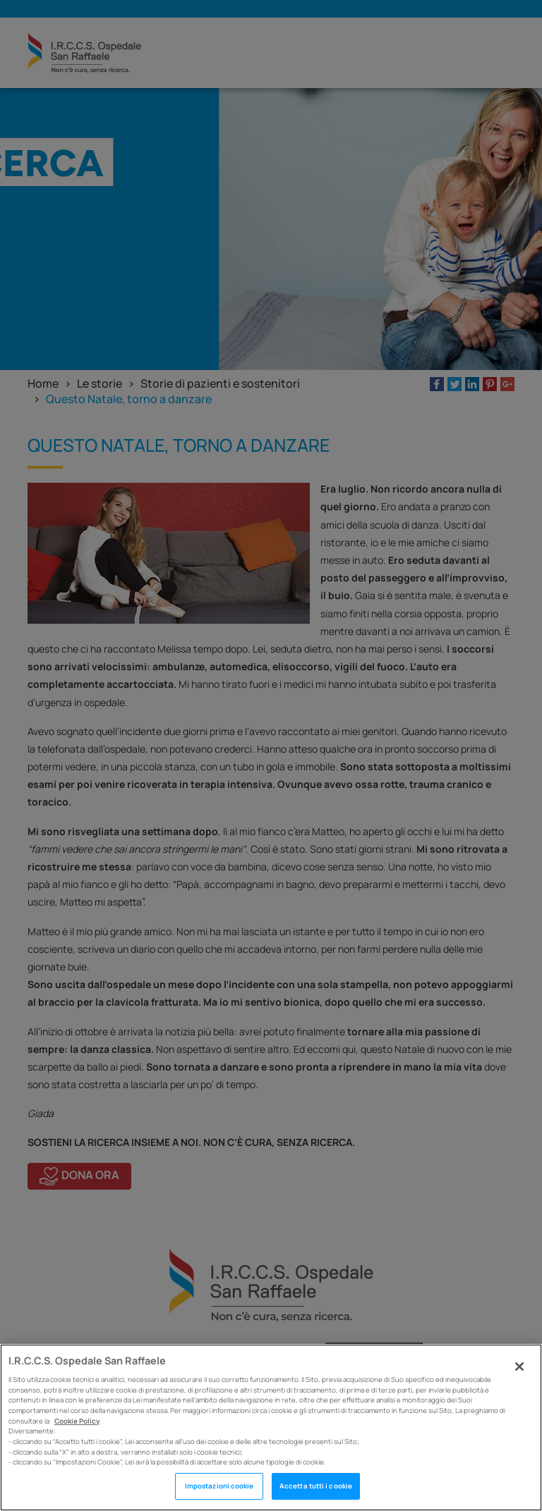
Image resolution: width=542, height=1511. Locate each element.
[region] (271, 1427)
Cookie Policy (77, 1421)
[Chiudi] (519, 1366)
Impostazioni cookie (219, 1486)
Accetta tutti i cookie (315, 1486)
